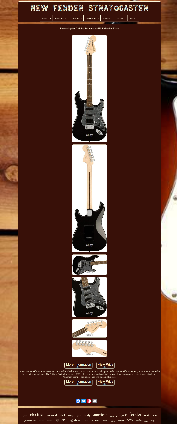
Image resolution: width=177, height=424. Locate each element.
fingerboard (75, 420)
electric (36, 414)
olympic (24, 416)
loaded (41, 421)
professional (30, 420)
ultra (155, 415)
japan (112, 416)
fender (135, 414)
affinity (113, 421)
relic (86, 421)
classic (49, 421)
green (79, 416)
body (87, 415)
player (121, 414)
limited (121, 421)
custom (95, 420)
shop (152, 421)
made (146, 421)
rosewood (51, 415)
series (139, 420)
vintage (71, 416)
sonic (147, 415)
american (100, 415)
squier (60, 420)
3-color (104, 420)
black (63, 415)
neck (130, 420)
